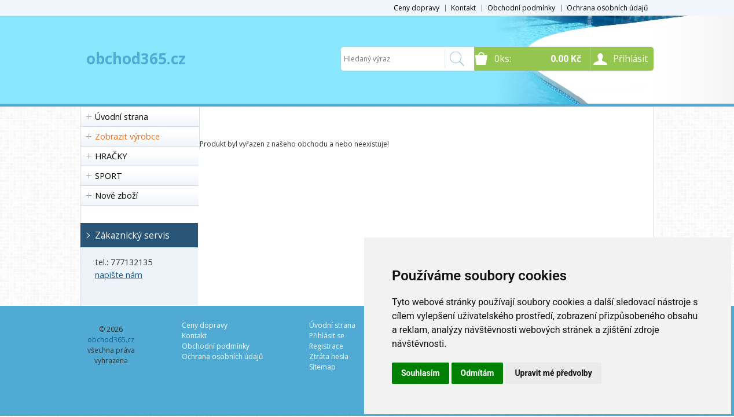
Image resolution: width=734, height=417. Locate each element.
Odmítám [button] (477, 373)
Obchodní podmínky (521, 8)
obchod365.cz (136, 58)
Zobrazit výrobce (127, 136)
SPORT (108, 175)
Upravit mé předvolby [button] (553, 373)
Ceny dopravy (416, 8)
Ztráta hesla (328, 356)
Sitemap (322, 367)
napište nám (118, 274)
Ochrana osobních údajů (607, 8)
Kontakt (463, 8)
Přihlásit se (326, 336)
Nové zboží (116, 195)
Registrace (326, 346)
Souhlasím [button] (420, 373)
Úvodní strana (121, 116)
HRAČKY (111, 156)
